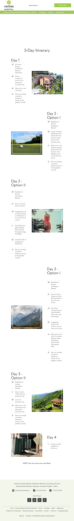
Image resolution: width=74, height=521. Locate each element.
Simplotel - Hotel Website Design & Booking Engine (40, 516)
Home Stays (34, 5)
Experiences (60, 12)
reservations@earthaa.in (22, 490)
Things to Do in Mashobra (13, 511)
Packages (42, 12)
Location (46, 511)
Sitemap (21, 516)
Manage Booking (63, 511)
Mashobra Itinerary (28, 511)
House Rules (38, 511)
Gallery (50, 12)
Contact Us (53, 511)
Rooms (34, 12)
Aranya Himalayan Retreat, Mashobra (16, 12)
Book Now (63, 5)
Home (12, 508)
